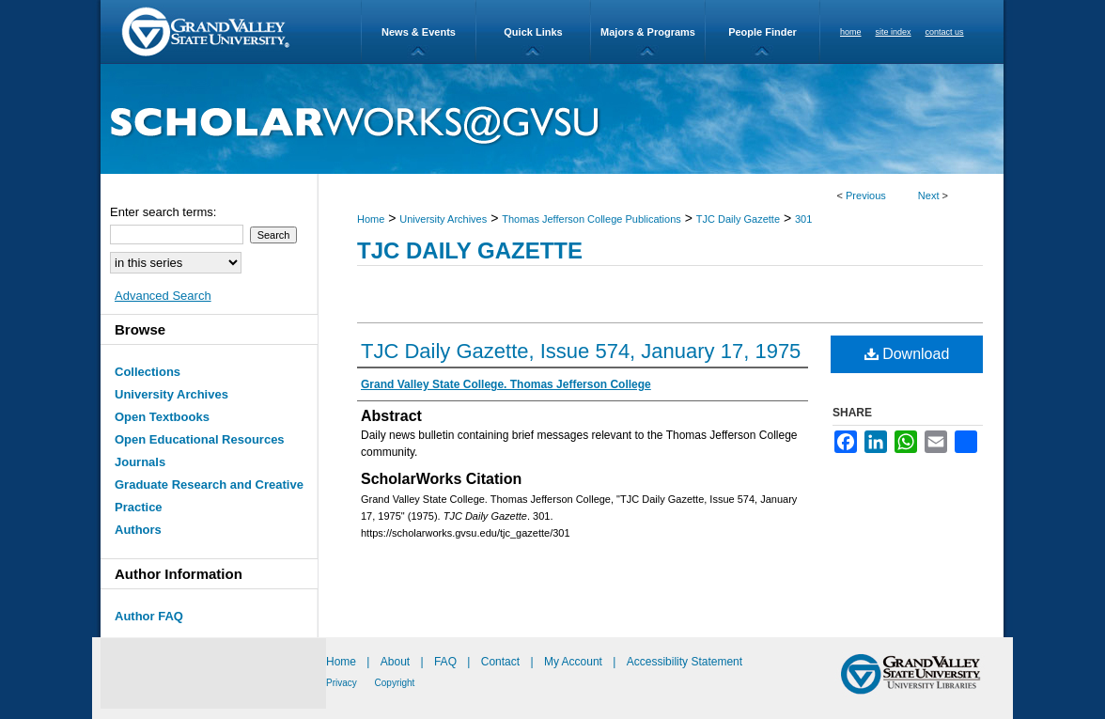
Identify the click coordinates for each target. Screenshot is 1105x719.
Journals (140, 462)
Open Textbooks (162, 417)
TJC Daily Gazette (738, 219)
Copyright (395, 683)
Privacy (343, 683)
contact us (945, 32)
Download (907, 354)
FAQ (446, 661)
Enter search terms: (163, 212)
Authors (138, 530)
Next (929, 195)
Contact (500, 661)
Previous (866, 195)
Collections (147, 372)
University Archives (443, 219)
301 (803, 219)
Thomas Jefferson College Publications (591, 219)
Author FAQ (149, 616)
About (397, 661)
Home (370, 219)
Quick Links (533, 32)
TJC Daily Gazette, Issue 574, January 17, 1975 (581, 351)
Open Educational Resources (200, 439)
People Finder (762, 32)
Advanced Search (163, 296)
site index (893, 32)
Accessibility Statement (684, 661)
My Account (574, 661)
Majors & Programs (647, 32)
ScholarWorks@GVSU (552, 119)
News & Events (418, 32)
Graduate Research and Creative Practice (209, 495)
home (851, 32)
